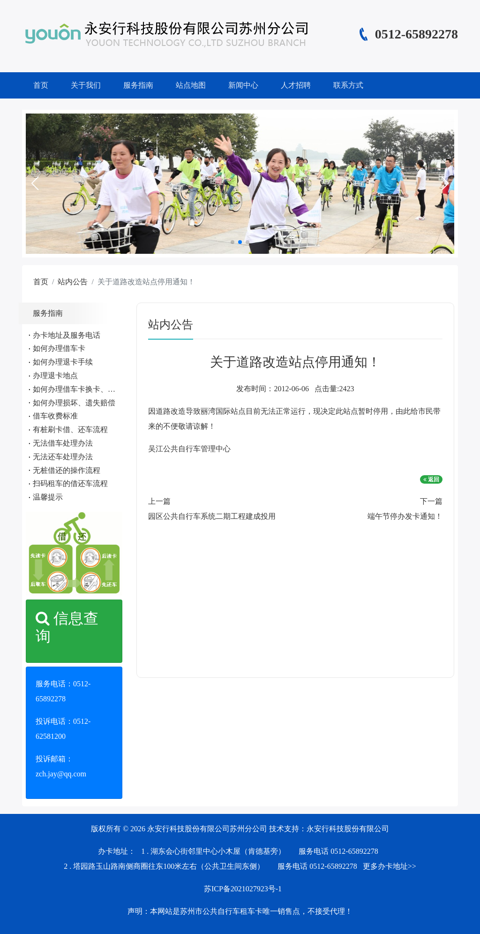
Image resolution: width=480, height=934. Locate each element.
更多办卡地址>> (389, 866)
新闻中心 (243, 85)
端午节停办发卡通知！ (405, 516)
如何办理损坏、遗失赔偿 (74, 403)
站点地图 (191, 85)
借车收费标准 (55, 416)
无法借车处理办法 (63, 443)
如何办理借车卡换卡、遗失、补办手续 (96, 389)
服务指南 (138, 85)
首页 (40, 85)
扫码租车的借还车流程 (70, 483)
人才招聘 (296, 85)
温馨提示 (48, 497)
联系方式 (348, 85)
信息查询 (67, 627)
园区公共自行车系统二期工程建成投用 (212, 516)
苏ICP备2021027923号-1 (243, 889)
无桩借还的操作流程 (66, 470)
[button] (34, 183)
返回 (431, 479)
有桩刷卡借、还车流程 (70, 429)
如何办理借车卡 (59, 348)
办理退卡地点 (55, 376)
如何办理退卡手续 (63, 362)
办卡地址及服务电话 (66, 335)
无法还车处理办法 (63, 457)
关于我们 (86, 85)
